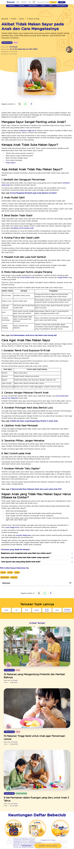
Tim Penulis (11, 44)
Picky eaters (9, 156)
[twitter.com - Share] (17, 101)
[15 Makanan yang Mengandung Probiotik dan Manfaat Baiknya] (37, 645)
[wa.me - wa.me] (23, 101)
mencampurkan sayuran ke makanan (56, 372)
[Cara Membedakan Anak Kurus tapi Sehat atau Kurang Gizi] (29, 314)
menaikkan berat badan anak (59, 218)
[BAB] (26, 581)
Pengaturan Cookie (48, 840)
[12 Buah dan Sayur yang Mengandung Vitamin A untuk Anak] (29, 398)
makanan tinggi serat (22, 126)
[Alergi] (6, 581)
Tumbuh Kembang (33, 5)
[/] (11, 2)
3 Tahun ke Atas (29, 18)
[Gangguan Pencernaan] (67, 580)
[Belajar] (37, 581)
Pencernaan (11, 5)
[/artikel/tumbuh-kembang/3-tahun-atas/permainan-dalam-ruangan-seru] (37, 735)
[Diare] (57, 581)
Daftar (62, 2)
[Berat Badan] (47, 581)
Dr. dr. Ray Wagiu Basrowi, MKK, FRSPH (21, 47)
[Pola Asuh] (12, 548)
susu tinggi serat (64, 500)
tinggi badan (35, 263)
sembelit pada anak (57, 174)
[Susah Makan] (4, 548)
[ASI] (16, 581)
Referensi (5, 554)
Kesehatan (21, 5)
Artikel (11, 18)
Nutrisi (43, 5)
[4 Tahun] (10, 543)
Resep (51, 5)
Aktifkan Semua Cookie (48, 846)
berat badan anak (6, 263)
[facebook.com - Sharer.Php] (29, 101)
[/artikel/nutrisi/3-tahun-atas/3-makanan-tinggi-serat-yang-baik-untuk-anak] (37, 676)
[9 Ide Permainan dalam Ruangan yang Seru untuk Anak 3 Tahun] (37, 762)
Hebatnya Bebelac (61, 5)
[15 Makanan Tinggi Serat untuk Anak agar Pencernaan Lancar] (37, 704)
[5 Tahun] (16, 543)
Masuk (54, 2)
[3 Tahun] (3, 543)
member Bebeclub (19, 508)
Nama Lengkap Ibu (28, 827)
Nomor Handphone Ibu (29, 834)
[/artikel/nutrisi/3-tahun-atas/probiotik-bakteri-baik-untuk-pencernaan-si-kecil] (37, 618)
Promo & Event (34, 2)
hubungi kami (28, 845)
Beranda (4, 18)
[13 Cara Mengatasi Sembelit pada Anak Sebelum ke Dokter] (28, 185)
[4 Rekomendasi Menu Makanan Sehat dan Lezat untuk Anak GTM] (31, 464)
